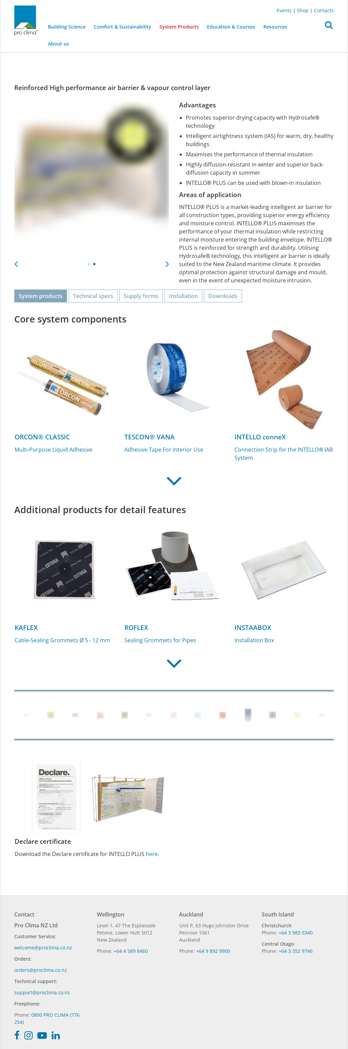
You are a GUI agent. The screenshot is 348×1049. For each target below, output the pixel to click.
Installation (183, 296)
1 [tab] (89, 264)
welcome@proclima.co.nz (43, 947)
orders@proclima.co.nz (40, 970)
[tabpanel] (91, 178)
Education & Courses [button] (231, 26)
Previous (16, 262)
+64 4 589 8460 (131, 951)
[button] (328, 26)
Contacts (324, 10)
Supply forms (141, 296)
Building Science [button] (67, 26)
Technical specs (93, 296)
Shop (303, 10)
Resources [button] (275, 26)
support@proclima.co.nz (42, 992)
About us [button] (58, 43)
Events (284, 10)
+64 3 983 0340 (296, 932)
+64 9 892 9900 (213, 951)
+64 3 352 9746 (296, 951)
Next (167, 262)
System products (41, 296)
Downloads (223, 296)
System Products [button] (179, 26)
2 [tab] (94, 264)
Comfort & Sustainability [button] (122, 26)
